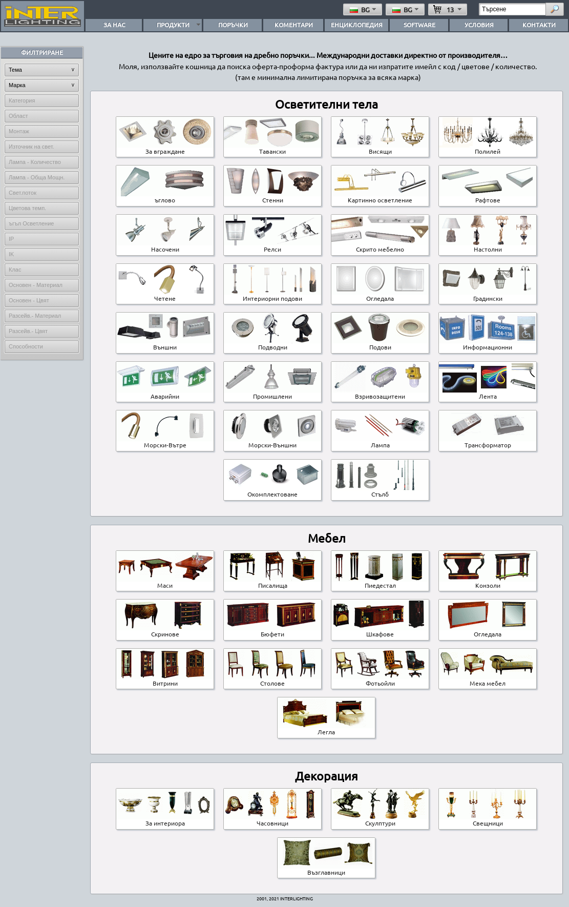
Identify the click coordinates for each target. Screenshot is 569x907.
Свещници (487, 820)
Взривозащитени (380, 393)
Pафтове (487, 197)
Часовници (272, 820)
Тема (15, 70)
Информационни (487, 344)
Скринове (165, 631)
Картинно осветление (380, 197)
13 (448, 9)
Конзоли (487, 582)
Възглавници (326, 869)
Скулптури (380, 820)
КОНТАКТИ (539, 24)
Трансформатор (487, 442)
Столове (272, 680)
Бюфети (272, 631)
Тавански (272, 148)
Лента (487, 393)
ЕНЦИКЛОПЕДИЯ (357, 24)
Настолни (487, 246)
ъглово (165, 197)
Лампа (380, 442)
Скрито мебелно (380, 246)
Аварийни (165, 393)
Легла (326, 729)
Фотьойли (380, 680)
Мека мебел (487, 680)
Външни (165, 344)
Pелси (272, 246)
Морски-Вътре (165, 442)
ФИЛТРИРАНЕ (42, 52)
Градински (487, 295)
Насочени (165, 246)
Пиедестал (380, 582)
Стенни (272, 197)
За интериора (165, 820)
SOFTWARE (419, 24)
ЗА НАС (114, 24)
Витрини (165, 680)
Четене (165, 295)
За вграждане (165, 148)
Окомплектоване (272, 491)
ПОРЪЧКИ (233, 24)
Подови (380, 344)
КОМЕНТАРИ (294, 24)
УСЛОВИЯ (479, 24)
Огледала (380, 295)
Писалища (272, 582)
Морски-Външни (272, 442)
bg (364, 9)
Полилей (487, 148)
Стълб (380, 491)
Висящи (380, 148)
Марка (17, 85)
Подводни (272, 344)
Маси (165, 582)
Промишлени (272, 393)
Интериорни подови (272, 295)
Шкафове (380, 631)
